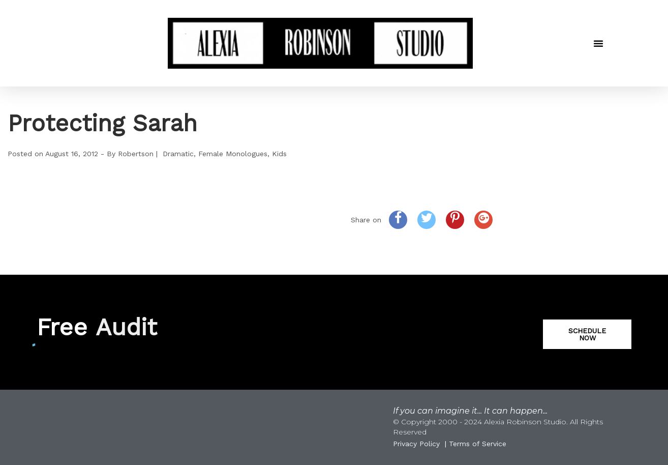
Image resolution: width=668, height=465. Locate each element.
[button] (598, 43)
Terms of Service (477, 444)
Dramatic (178, 154)
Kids (279, 154)
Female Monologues (232, 154)
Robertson (136, 154)
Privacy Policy (416, 444)
